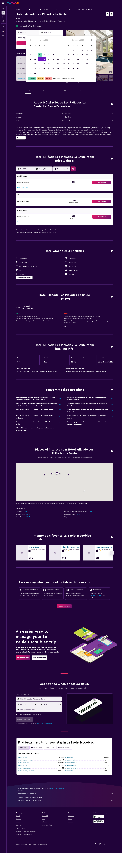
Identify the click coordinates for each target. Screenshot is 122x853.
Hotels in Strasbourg (71, 762)
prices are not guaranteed (57, 788)
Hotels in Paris (22, 757)
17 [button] (35, 64)
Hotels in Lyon (22, 765)
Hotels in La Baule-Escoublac (68, 9)
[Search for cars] (3, 17)
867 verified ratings (34, 26)
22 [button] (58, 64)
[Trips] (3, 26)
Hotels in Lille (69, 770)
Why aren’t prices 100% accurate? (65, 800)
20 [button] (49, 64)
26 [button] (44, 68)
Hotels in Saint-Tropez (25, 760)
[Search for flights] (3, 9)
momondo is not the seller (65, 794)
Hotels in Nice (69, 757)
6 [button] (48, 55)
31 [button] (35, 73)
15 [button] (58, 59)
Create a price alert (95, 595)
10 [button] (35, 59)
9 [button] (30, 59)
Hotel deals (19, 9)
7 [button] (53, 55)
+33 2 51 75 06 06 (22, 23)
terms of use (40, 723)
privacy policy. (49, 723)
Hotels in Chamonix (71, 765)
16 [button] (30, 64)
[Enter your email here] (41, 709)
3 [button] (82, 50)
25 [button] (39, 68)
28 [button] (53, 68)
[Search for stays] (3, 13)
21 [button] (53, 64)
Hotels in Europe (28, 9)
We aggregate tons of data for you (65, 797)
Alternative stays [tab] (36, 747)
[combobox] (40, 699)
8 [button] (57, 55)
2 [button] (30, 55)
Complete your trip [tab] (64, 747)
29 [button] (58, 68)
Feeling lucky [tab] (50, 747)
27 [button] (49, 68)
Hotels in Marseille (70, 760)
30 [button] (30, 73)
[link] (64, 606)
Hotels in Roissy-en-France (26, 770)
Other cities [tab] (23, 747)
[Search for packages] (3, 21)
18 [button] (39, 64)
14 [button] (53, 59)
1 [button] (73, 50)
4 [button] (39, 55)
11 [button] (39, 59)
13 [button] (48, 59)
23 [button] (30, 68)
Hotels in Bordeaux (24, 768)
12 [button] (44, 59)
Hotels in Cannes (23, 762)
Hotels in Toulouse (70, 768)
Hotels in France (39, 9)
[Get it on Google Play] (98, 816)
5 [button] (44, 55)
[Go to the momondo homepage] (13, 3)
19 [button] (44, 64)
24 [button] (35, 68)
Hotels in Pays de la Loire (52, 9)
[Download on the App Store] (98, 821)
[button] (3, 3)
